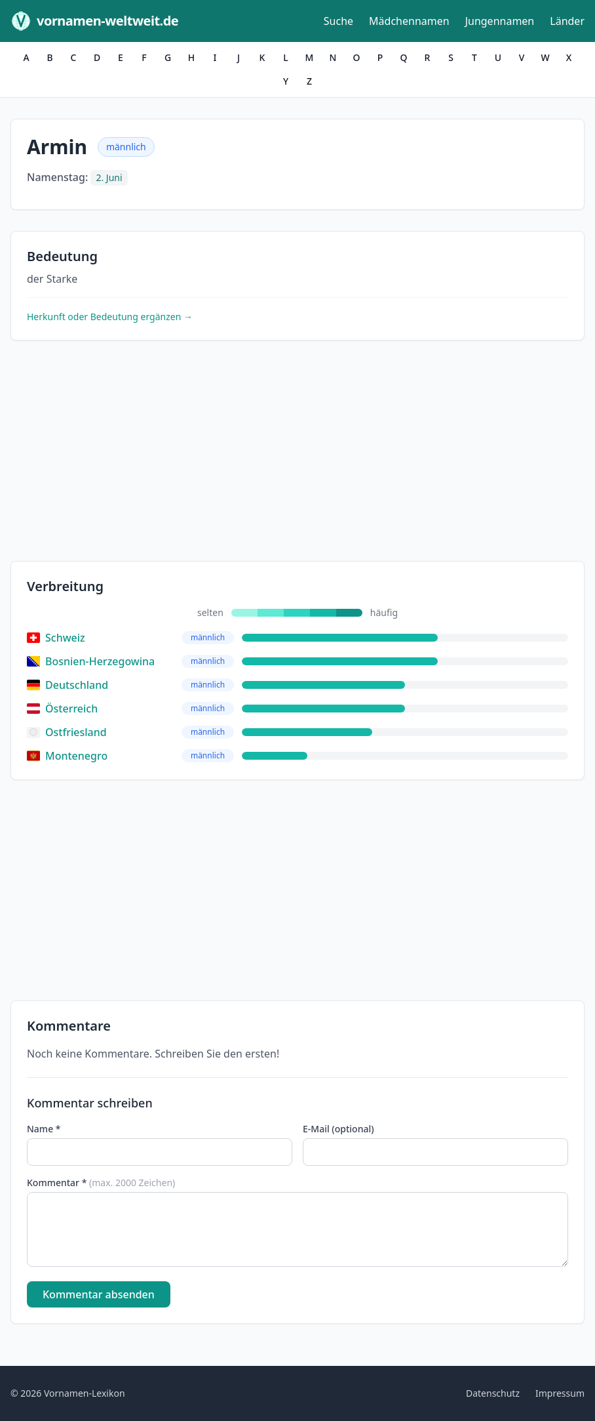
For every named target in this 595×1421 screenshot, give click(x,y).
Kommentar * (101, 1182)
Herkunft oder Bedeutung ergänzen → (110, 316)
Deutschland (67, 685)
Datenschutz (493, 1393)
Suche (338, 21)
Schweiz (56, 637)
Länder (567, 21)
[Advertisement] (297, 453)
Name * (43, 1128)
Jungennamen (500, 21)
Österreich (62, 708)
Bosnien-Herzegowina (91, 661)
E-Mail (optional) (338, 1128)
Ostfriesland (67, 732)
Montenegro (67, 756)
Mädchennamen (409, 21)
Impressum (560, 1393)
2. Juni (109, 177)
